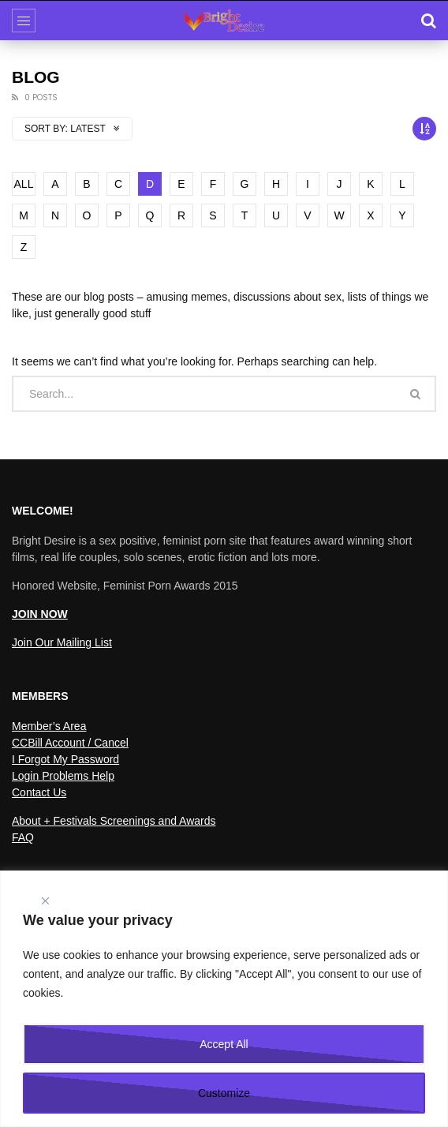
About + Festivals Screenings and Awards (114, 820)
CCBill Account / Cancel (70, 742)
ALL (24, 184)
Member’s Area (49, 726)
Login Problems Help (63, 775)
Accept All (224, 1044)
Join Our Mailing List (62, 642)
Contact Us (39, 792)
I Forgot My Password (65, 759)
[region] (224, 999)
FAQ (23, 837)
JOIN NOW (40, 614)
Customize (224, 1093)
